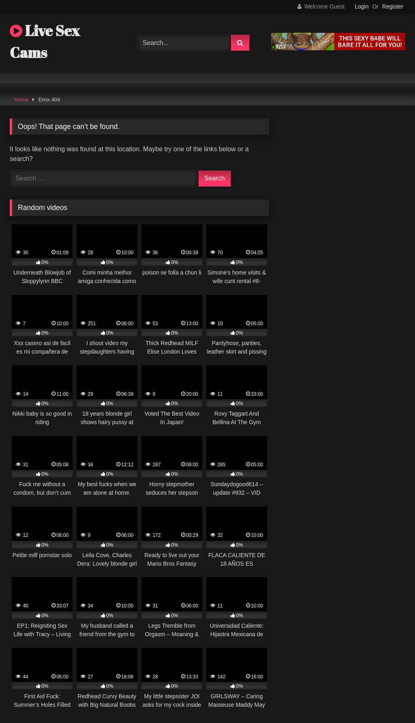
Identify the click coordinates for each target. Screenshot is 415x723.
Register (392, 6)
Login (361, 6)
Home (21, 100)
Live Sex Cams (45, 41)
